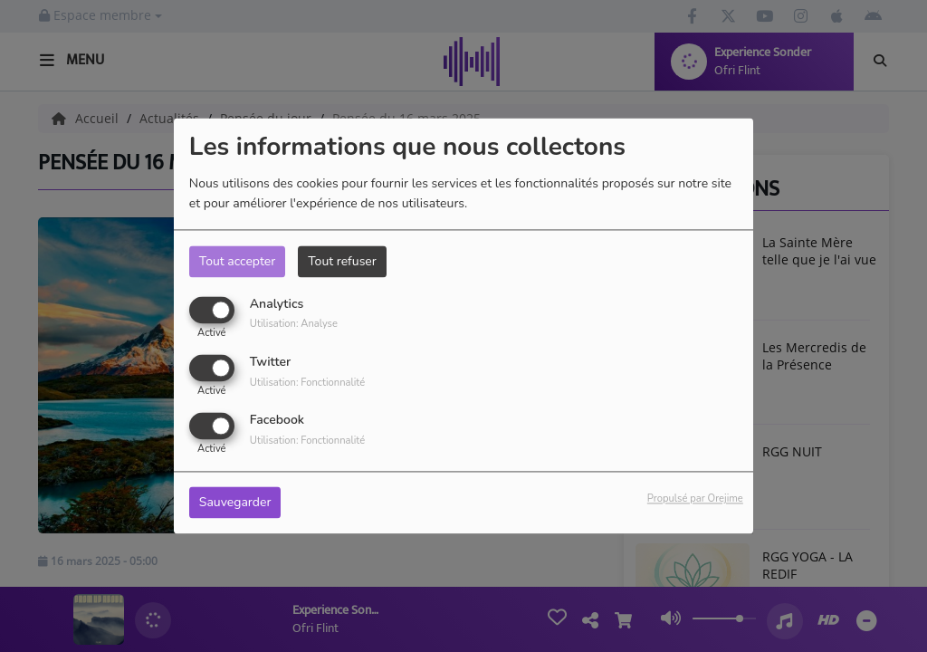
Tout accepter (237, 261)
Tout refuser (342, 261)
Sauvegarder (235, 503)
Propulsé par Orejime (695, 499)
